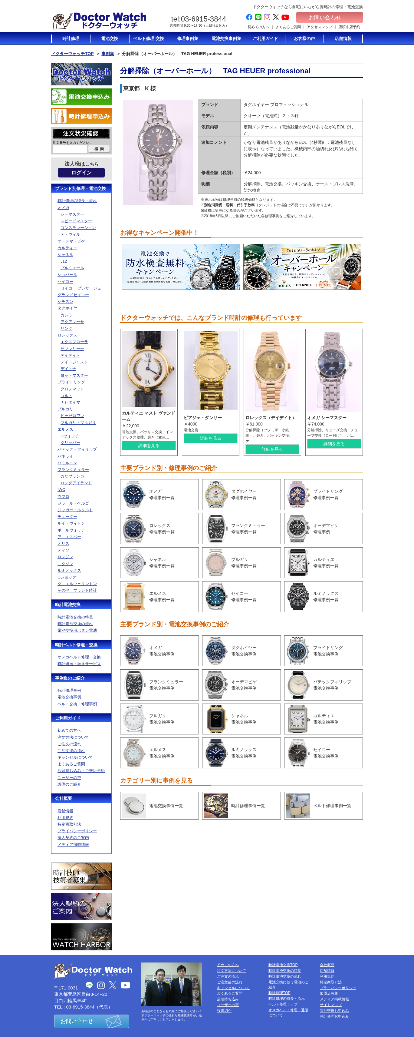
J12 (64, 261)
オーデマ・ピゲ (71, 241)
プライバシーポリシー (77, 831)
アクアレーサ (72, 322)
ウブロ (63, 496)
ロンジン (65, 557)
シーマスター (72, 214)
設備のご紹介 (69, 784)
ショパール (67, 274)
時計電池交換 (67, 604)
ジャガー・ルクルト (75, 510)
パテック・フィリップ (77, 449)
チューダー (67, 516)
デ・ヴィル (70, 234)
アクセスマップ (319, 27)
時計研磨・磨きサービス (79, 663)
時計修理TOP (279, 993)
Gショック (67, 577)
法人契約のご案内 (73, 837)
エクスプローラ (74, 342)
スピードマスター (76, 221)
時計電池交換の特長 (75, 617)
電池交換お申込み (334, 1011)
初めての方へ (258, 27)
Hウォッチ (70, 436)
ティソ (63, 550)
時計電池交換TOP (282, 965)
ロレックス (67, 335)
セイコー (65, 281)
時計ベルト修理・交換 (76, 644)
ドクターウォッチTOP (72, 53)
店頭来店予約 (349, 27)
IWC (61, 489)
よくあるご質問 (288, 27)
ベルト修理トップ (282, 1004)
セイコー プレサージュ (81, 288)
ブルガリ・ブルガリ (78, 422)
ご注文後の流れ (71, 750)
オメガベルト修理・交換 (79, 657)
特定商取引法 (69, 824)
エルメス (65, 429)
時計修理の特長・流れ (77, 200)
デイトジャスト (74, 362)
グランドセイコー (73, 295)
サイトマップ (331, 1005)
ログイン (81, 173)
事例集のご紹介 (70, 678)
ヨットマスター (74, 375)
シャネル (65, 254)
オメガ (63, 207)
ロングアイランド (76, 483)
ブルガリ (65, 409)
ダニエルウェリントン (77, 583)
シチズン (65, 301)
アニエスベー (69, 537)
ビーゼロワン (72, 415)
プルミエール (72, 268)
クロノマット (72, 389)
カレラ (66, 315)
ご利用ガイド (67, 718)
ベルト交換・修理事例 (77, 704)
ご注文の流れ (69, 744)
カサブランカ (72, 476)
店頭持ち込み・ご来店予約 (81, 770)
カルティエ (67, 248)
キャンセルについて (75, 757)
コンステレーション (78, 227)
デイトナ (68, 368)
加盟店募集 (329, 993)
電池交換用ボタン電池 (77, 630)
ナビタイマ (70, 402)
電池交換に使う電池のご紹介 (288, 984)
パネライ (65, 456)
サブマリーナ (72, 348)
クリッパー (70, 442)
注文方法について (73, 737)
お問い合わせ (329, 18)
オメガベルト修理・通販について (288, 1012)
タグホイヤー (69, 308)
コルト (66, 395)
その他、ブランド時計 (77, 590)
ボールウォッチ (71, 530)
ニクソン (65, 564)
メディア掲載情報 (73, 844)
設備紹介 (224, 1011)
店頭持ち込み (228, 999)
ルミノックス (69, 570)
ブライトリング (71, 382)
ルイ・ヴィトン (71, 523)
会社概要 (63, 798)
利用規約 (65, 817)
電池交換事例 (69, 697)
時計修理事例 (69, 690)
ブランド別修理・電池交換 (80, 188)
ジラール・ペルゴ (73, 503)
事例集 (107, 53)
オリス (63, 543)
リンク (66, 328)
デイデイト (70, 355)
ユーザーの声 (69, 777)
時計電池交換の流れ (75, 623)
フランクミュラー (73, 469)
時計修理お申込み (334, 1016)
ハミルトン (67, 463)
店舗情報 (65, 811)
